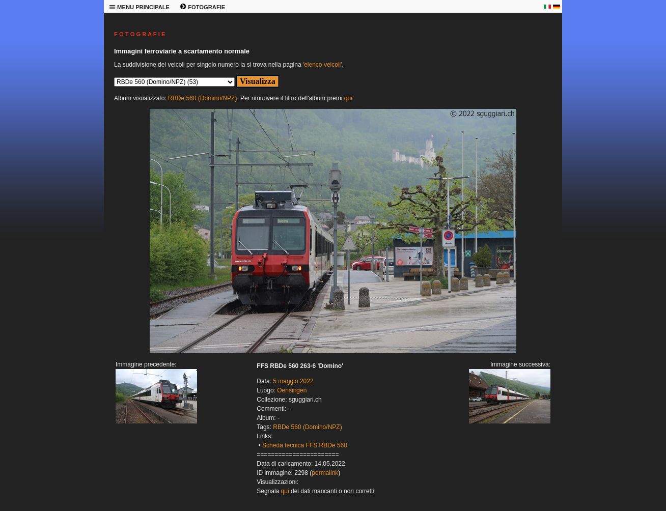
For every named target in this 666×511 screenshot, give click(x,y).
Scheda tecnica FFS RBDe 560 (304, 445)
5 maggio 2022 (293, 381)
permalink (325, 472)
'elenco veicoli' (322, 64)
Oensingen (292, 390)
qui (348, 98)
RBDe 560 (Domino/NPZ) (202, 98)
